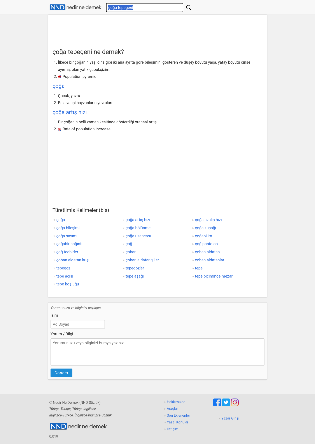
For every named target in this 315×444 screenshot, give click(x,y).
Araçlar (172, 409)
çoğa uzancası (138, 236)
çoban (131, 252)
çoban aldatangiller (142, 260)
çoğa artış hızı (69, 112)
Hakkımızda (176, 402)
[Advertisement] (157, 30)
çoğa (58, 86)
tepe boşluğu (67, 284)
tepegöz (63, 268)
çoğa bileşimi (67, 227)
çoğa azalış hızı (208, 219)
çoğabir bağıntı (69, 243)
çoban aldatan (207, 252)
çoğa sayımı (66, 236)
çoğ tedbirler (67, 252)
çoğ (129, 243)
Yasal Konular (177, 422)
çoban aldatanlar (209, 260)
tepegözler (135, 268)
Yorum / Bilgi (62, 334)
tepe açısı (64, 276)
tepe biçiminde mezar (214, 276)
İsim (54, 315)
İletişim (172, 429)
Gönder (61, 373)
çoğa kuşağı (205, 227)
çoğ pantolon (206, 243)
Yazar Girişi (230, 418)
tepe (199, 268)
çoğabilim (203, 236)
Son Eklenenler (178, 415)
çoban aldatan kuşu (73, 260)
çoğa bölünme (138, 227)
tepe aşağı (135, 276)
